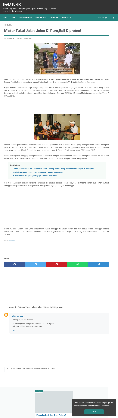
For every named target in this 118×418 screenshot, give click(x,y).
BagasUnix (13, 2)
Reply (13, 353)
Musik (102, 146)
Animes (109, 146)
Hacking (90, 137)
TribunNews (12, 262)
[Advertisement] (40, 114)
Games (98, 142)
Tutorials (55, 14)
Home (6, 14)
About (33, 410)
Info (96, 137)
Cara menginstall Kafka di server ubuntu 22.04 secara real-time (98, 111)
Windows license (105, 163)
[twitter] (26, 287)
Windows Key (91, 163)
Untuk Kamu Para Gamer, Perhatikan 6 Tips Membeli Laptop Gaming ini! (98, 94)
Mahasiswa (101, 150)
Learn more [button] (106, 406)
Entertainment (26, 14)
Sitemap (40, 410)
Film (105, 142)
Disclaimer (49, 410)
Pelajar (89, 154)
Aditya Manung (17, 339)
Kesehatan (90, 150)
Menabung (106, 159)
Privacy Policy (60, 410)
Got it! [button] (94, 412)
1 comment (28, 42)
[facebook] (11, 287)
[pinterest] (40, 287)
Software (90, 142)
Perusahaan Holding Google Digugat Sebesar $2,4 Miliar (35, 195)
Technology (42, 14)
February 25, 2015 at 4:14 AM (22, 342)
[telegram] (70, 287)
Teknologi (97, 133)
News (14, 14)
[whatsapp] (55, 287)
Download (67, 14)
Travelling (97, 154)
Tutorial (106, 133)
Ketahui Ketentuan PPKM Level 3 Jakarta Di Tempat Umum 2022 (38, 192)
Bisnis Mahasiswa (93, 159)
